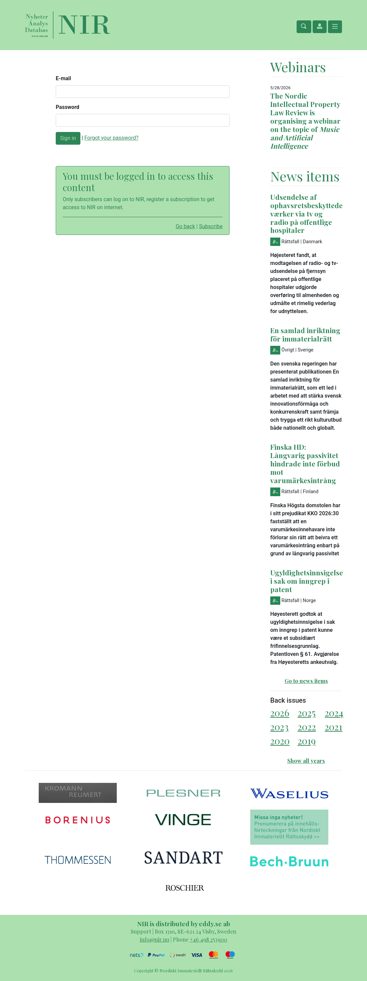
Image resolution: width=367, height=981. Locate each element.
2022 (307, 726)
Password (67, 107)
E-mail (63, 78)
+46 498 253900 (208, 939)
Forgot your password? (111, 138)
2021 (333, 726)
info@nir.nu (154, 939)
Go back (185, 226)
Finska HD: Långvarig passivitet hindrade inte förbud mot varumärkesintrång (305, 463)
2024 (334, 712)
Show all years (306, 760)
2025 (307, 712)
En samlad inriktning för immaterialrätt (305, 334)
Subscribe (211, 226)
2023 (279, 726)
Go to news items (306, 680)
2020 (280, 740)
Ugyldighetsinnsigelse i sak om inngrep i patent (306, 581)
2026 (279, 712)
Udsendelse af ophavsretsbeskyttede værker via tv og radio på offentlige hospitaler (306, 213)
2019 (307, 740)
